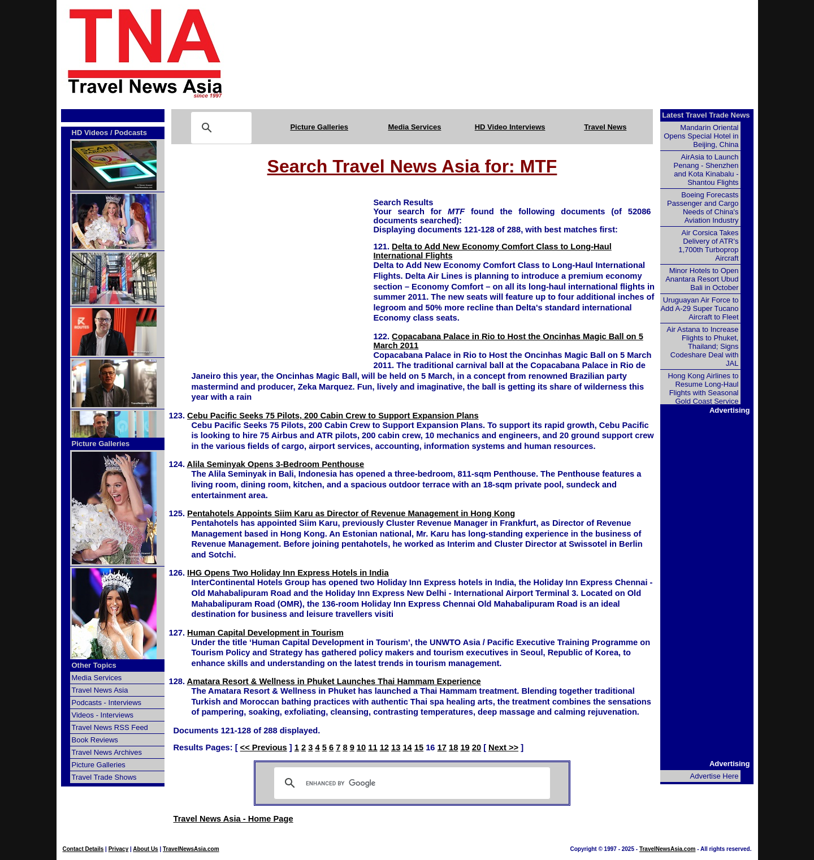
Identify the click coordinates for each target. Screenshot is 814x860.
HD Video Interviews (510, 127)
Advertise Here (714, 776)
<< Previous (263, 747)
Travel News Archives (107, 752)
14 (407, 747)
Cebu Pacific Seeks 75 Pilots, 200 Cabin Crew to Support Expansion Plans (333, 415)
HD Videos (90, 132)
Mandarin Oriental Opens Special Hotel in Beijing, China (701, 136)
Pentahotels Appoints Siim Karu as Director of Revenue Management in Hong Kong (351, 513)
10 (361, 747)
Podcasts (130, 132)
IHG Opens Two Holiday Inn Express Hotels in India (287, 572)
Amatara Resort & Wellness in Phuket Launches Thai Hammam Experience (334, 681)
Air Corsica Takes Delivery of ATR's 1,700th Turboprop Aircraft (708, 245)
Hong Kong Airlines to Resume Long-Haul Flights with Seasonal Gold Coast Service (703, 388)
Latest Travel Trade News (706, 115)
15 (418, 747)
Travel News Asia (100, 690)
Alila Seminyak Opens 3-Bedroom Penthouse (276, 464)
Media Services (414, 127)
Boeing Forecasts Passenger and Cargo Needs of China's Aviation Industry (702, 207)
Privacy (119, 849)
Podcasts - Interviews (107, 702)
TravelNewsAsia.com (191, 849)
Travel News (605, 127)
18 (453, 747)
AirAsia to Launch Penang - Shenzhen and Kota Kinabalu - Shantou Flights (706, 170)
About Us (145, 849)
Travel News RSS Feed (110, 727)
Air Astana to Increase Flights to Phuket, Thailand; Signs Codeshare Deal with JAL (702, 346)
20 (476, 747)
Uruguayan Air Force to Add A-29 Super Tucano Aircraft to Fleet (699, 308)
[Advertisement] (510, 52)
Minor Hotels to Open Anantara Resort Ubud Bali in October (701, 279)
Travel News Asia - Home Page (233, 818)
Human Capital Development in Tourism (265, 632)
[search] (410, 783)
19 (464, 747)
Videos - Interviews (103, 715)
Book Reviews (95, 740)
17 (442, 747)
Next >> (503, 747)
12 (384, 747)
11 (372, 747)
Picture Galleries (319, 127)
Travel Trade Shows (104, 777)
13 (395, 747)
